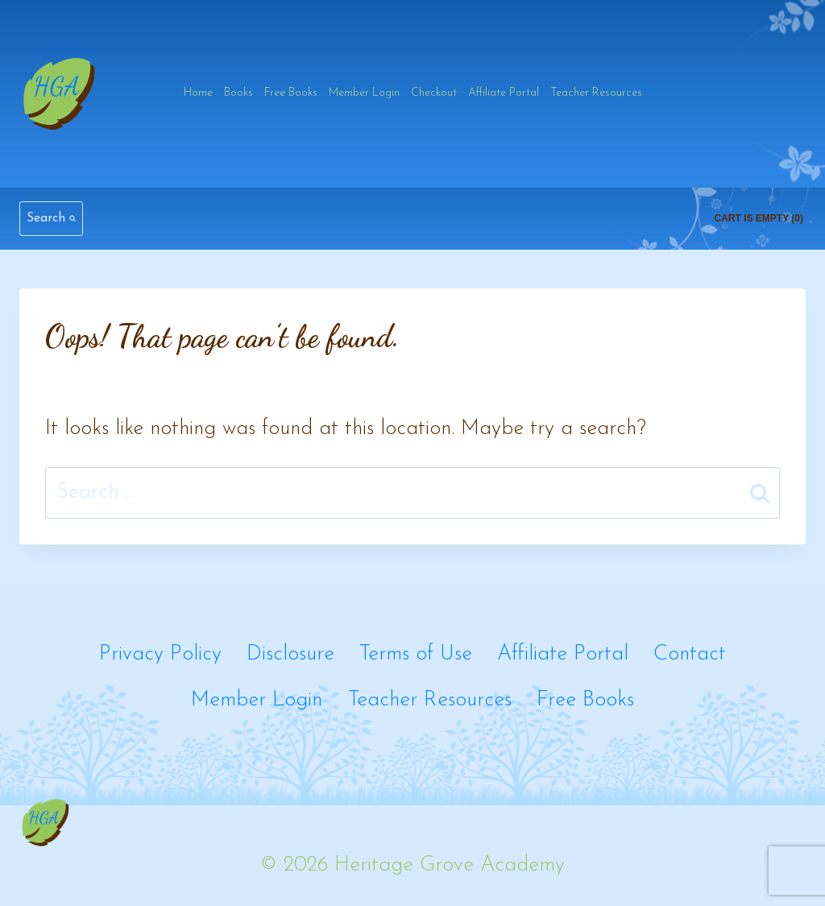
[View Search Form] (51, 219)
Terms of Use (415, 654)
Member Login (364, 93)
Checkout (434, 93)
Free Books (290, 93)
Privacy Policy (160, 654)
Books (238, 93)
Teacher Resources (596, 93)
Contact (689, 654)
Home (198, 93)
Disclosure (290, 654)
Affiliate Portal (503, 93)
